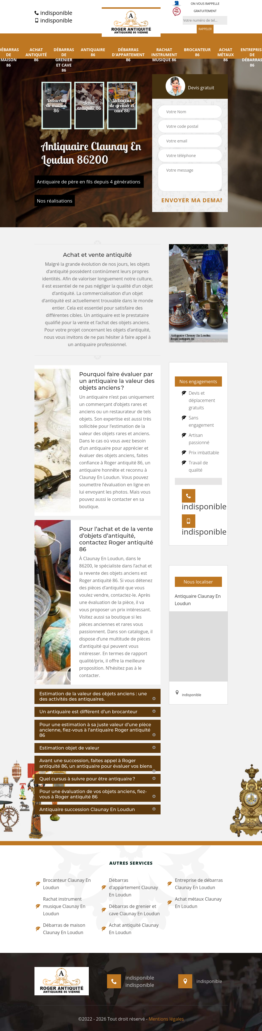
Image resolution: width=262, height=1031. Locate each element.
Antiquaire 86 (93, 52)
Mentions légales (166, 1019)
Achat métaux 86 (225, 54)
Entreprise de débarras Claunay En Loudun (195, 884)
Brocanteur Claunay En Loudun (63, 884)
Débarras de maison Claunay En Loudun (60, 928)
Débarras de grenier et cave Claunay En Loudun (131, 910)
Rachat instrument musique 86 (164, 54)
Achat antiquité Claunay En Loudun (130, 928)
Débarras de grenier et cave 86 (64, 60)
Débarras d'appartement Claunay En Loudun (130, 887)
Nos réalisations (55, 200)
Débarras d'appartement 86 (128, 54)
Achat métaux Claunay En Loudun (195, 902)
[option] (56, 106)
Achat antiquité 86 (36, 54)
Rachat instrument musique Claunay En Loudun (60, 906)
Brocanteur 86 (197, 52)
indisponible (53, 13)
